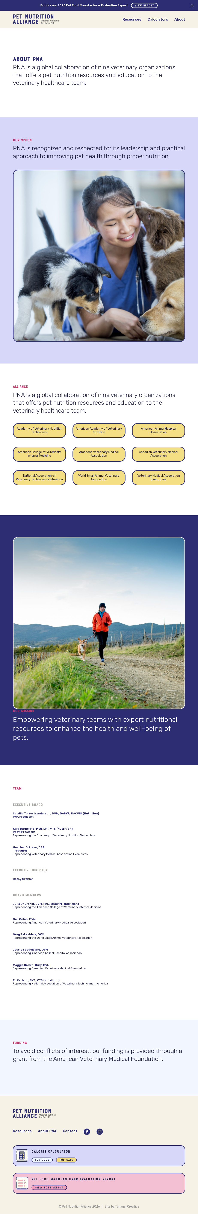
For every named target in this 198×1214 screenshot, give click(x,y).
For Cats (66, 1160)
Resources (131, 19)
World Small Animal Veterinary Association (98, 477)
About (179, 19)
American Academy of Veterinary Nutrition (99, 430)
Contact (70, 1131)
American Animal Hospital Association (158, 430)
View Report (144, 5)
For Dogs (42, 1160)
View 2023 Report (49, 1188)
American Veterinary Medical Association (99, 454)
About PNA (47, 1131)
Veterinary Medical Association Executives (158, 477)
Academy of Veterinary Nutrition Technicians (39, 430)
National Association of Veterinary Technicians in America (39, 477)
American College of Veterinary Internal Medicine (39, 454)
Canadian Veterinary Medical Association (158, 454)
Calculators (158, 19)
